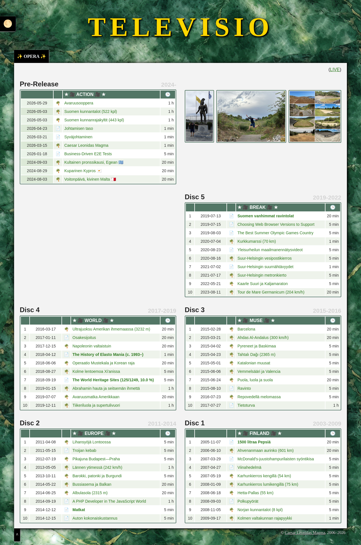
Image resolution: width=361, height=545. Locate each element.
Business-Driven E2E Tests (88, 154)
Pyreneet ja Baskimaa (256, 346)
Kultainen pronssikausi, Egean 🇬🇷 (93, 162)
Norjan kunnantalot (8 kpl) (260, 509)
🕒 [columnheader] (168, 94)
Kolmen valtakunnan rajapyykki (264, 518)
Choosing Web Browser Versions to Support (275, 224)
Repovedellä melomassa (259, 397)
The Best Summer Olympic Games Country (275, 233)
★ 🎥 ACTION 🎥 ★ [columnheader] (85, 94)
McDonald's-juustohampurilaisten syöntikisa (275, 459)
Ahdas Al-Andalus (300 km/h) (263, 337)
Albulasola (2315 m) (90, 493)
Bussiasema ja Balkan (91, 484)
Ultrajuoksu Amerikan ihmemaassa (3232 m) (111, 329)
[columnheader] (37, 95)
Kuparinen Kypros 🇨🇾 (83, 170)
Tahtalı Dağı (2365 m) (256, 354)
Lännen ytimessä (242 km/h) (97, 467)
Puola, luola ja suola (255, 380)
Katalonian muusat (253, 363)
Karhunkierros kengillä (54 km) (264, 476)
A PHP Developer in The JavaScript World (109, 501)
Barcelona (246, 329)
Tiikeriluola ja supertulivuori (96, 405)
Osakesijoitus (84, 337)
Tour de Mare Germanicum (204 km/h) (270, 292)
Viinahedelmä (249, 467)
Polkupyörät (247, 501)
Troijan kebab (84, 450)
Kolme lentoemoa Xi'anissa (96, 371)
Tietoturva (246, 405)
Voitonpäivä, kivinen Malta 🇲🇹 (90, 179)
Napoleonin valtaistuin (91, 346)
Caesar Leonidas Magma (86, 145)
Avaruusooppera (78, 103)
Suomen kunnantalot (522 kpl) (90, 111)
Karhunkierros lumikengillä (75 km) (267, 484)
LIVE (335, 69)
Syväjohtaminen (78, 137)
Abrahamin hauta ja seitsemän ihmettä (106, 388)
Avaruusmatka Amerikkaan (95, 397)
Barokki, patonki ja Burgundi (97, 476)
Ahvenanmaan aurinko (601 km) (265, 450)
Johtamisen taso (78, 128)
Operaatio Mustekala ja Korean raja (103, 363)
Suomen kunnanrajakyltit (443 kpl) (94, 120)
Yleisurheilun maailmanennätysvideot (270, 250)
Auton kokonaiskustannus (95, 518)
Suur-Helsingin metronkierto (262, 275)
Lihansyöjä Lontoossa (91, 442)
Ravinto (244, 388)
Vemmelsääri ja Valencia (258, 371)
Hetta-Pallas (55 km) (255, 493)
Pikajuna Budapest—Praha (96, 459)
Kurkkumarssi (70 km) (256, 241)
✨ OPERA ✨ (31, 56)
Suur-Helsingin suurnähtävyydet (265, 266)
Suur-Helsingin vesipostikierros (264, 258)
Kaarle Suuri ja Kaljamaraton (262, 283)
